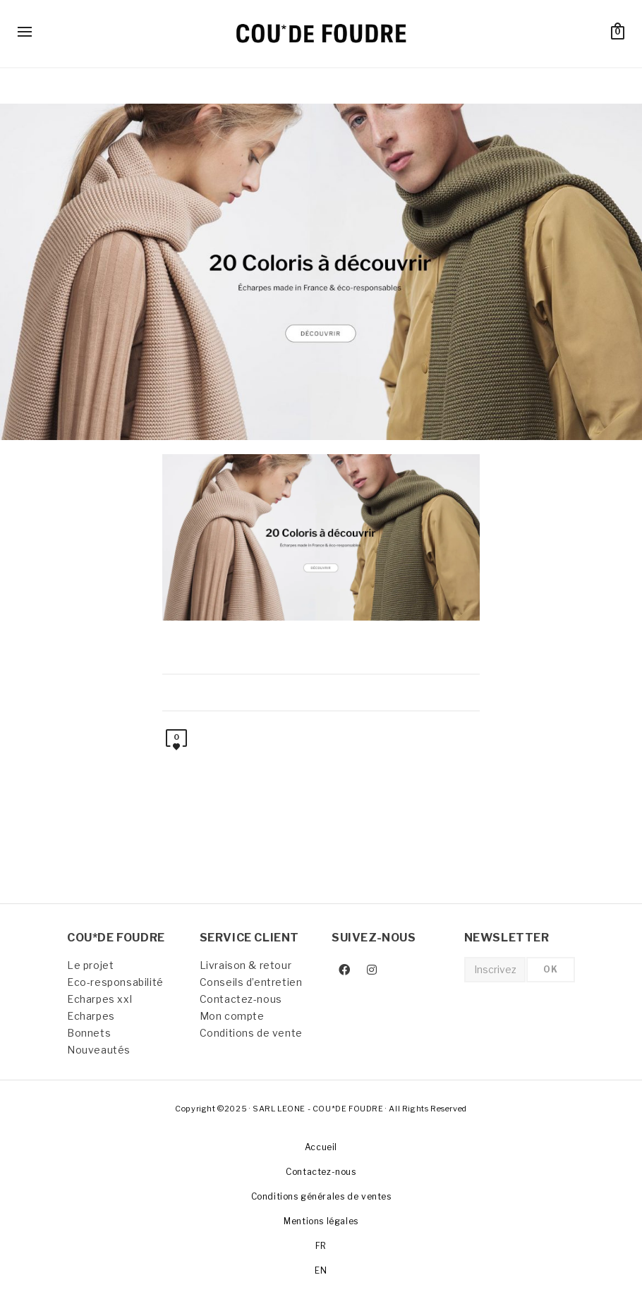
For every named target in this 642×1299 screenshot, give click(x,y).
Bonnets (89, 1033)
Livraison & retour (246, 965)
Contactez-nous (241, 999)
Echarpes (91, 1016)
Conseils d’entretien (251, 982)
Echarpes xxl (99, 999)
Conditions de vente (251, 1033)
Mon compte (232, 1016)
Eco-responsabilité (115, 982)
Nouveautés (99, 1050)
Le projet (90, 965)
